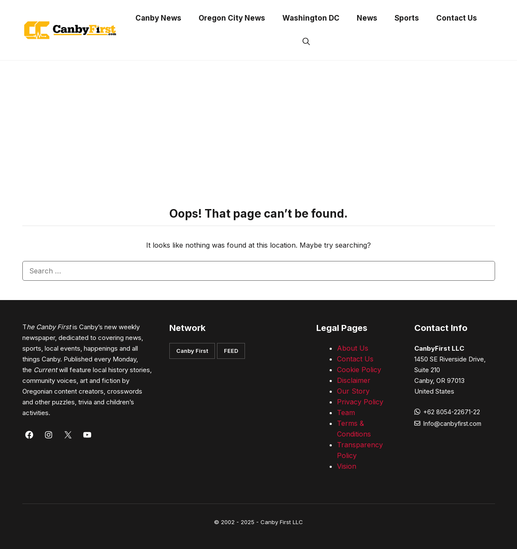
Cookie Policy (359, 369)
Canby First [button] (192, 350)
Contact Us (456, 18)
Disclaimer (353, 380)
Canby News (158, 18)
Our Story (353, 391)
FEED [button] (231, 350)
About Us (352, 348)
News (367, 18)
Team (346, 412)
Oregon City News (232, 18)
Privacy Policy (360, 401)
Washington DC (311, 18)
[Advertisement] (259, 125)
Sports (407, 18)
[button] (306, 42)
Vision (346, 466)
